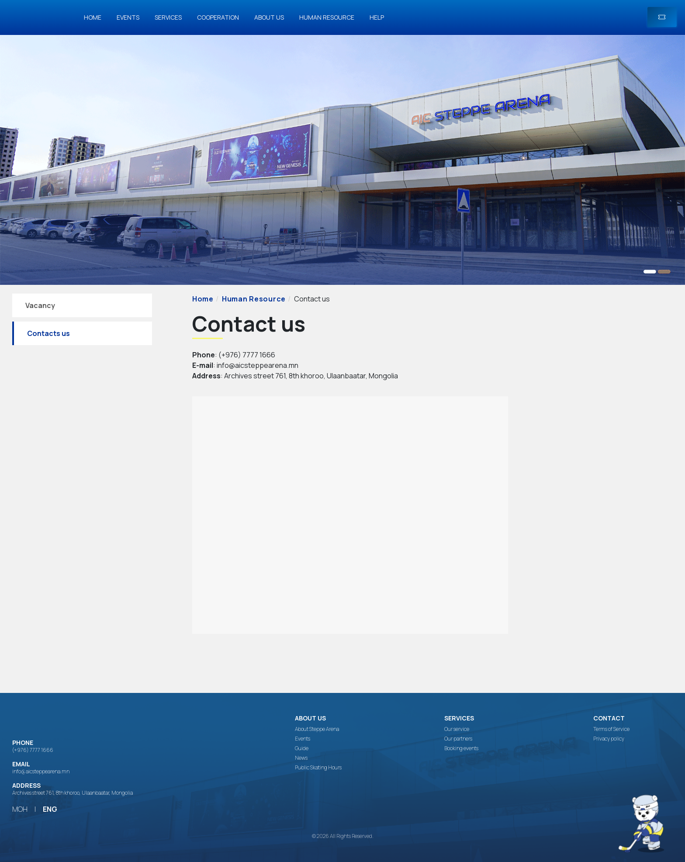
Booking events (461, 748)
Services (168, 17)
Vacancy (40, 305)
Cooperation (218, 17)
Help (377, 17)
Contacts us (48, 333)
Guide (301, 748)
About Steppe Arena (317, 729)
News (301, 758)
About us (269, 17)
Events (128, 17)
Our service (456, 729)
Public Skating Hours (318, 767)
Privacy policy (608, 738)
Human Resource (326, 17)
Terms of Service (611, 729)
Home (92, 17)
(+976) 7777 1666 (32, 750)
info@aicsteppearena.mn (40, 771)
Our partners (458, 738)
